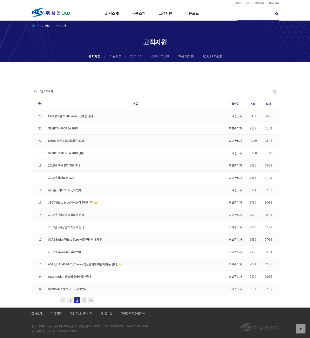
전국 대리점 (186, 56)
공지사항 (94, 56)
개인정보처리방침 (81, 313)
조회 (253, 103)
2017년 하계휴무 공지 (61, 178)
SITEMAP (260, 3)
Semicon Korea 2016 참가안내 (67, 289)
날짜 (268, 103)
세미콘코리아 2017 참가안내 (64, 190)
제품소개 (139, 13)
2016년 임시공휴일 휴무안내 (64, 252)
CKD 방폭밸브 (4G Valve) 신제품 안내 (70, 116)
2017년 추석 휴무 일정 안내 (64, 165)
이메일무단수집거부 (133, 313)
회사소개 (112, 13)
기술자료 (115, 56)
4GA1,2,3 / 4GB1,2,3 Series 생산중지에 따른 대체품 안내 (82, 264)
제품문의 (136, 56)
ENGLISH (274, 3)
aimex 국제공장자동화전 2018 (66, 141)
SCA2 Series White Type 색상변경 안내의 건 (75, 239)
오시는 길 (106, 313)
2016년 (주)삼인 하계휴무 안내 (66, 227)
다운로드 (192, 13)
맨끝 (91, 300)
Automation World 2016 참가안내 (69, 276)
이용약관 (56, 313)
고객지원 (165, 13)
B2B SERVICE (212, 56)
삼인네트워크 (160, 56)
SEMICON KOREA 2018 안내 (66, 153)
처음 (63, 300)
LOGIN (237, 3)
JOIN (247, 3)
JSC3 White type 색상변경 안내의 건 (70, 202)
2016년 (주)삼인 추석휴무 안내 (66, 215)
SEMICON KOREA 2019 (63, 128)
